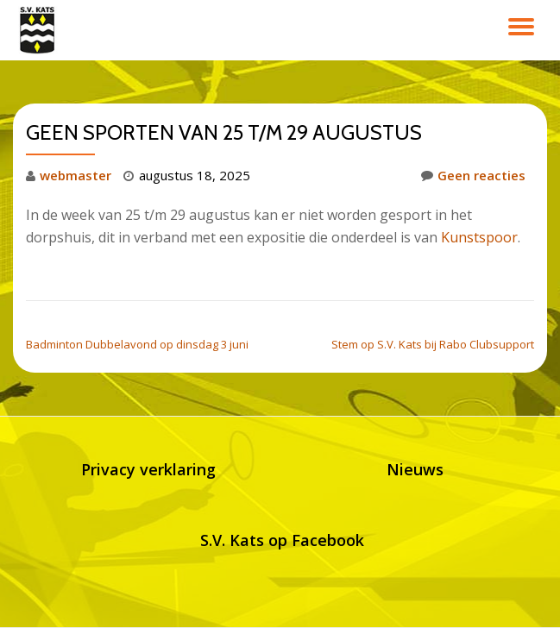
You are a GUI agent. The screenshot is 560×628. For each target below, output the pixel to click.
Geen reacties (473, 175)
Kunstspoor (479, 237)
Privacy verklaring (148, 469)
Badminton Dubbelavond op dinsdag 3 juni (137, 344)
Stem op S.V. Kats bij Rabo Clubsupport (432, 344)
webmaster (75, 175)
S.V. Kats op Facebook (282, 540)
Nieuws (415, 469)
